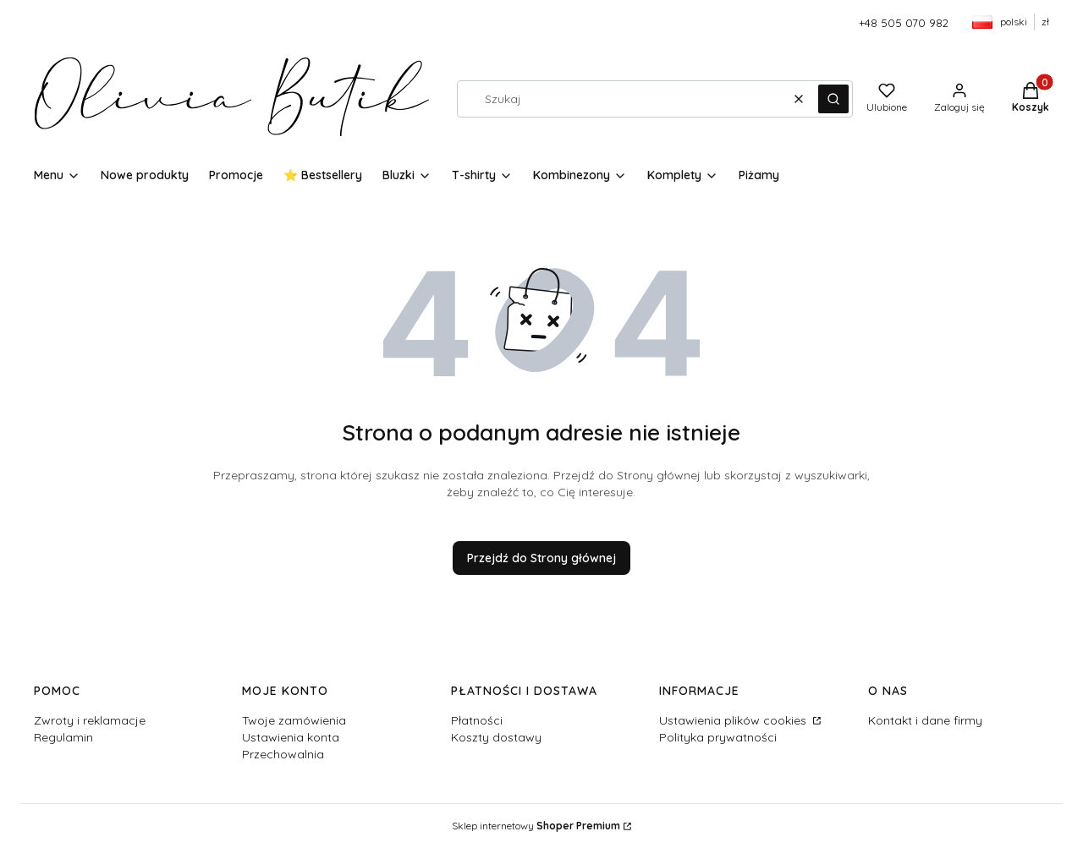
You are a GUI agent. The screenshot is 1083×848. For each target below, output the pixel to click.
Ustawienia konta (290, 737)
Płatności (477, 720)
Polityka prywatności (718, 737)
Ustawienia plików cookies (734, 720)
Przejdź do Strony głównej (541, 558)
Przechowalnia (283, 754)
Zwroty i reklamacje (90, 720)
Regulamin (63, 737)
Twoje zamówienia (294, 720)
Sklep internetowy (536, 825)
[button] (833, 99)
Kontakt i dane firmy (925, 720)
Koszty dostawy (496, 737)
